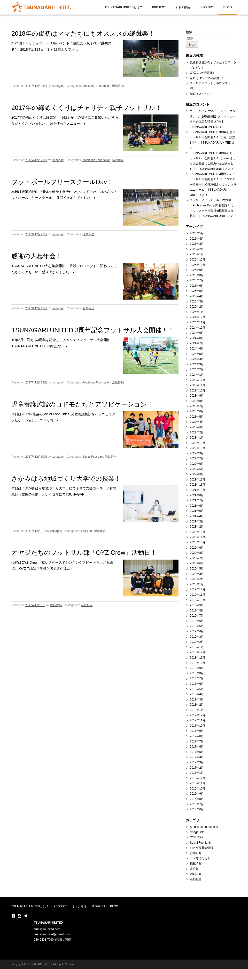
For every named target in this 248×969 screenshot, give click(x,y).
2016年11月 (197, 783)
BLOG (227, 7)
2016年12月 (197, 778)
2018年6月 (197, 683)
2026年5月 (197, 233)
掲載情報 (196, 863)
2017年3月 (197, 762)
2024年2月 (197, 369)
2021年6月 (197, 505)
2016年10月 (197, 788)
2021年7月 (197, 500)
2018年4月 (197, 694)
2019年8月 (197, 610)
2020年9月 (197, 547)
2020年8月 (197, 552)
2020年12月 (197, 532)
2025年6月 (197, 285)
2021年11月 (197, 484)
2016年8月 (197, 799)
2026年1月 (197, 254)
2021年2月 (197, 526)
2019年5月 (197, 626)
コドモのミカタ (200, 858)
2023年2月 (197, 432)
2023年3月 (197, 427)
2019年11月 (197, 594)
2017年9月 (197, 731)
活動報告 (118, 160)
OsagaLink (197, 832)
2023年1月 (197, 437)
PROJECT (159, 7)
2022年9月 (197, 453)
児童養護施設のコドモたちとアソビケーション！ (82, 404)
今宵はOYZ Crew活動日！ (207, 78)
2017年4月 (197, 757)
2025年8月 (197, 275)
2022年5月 (197, 469)
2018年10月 (197, 663)
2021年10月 (197, 490)
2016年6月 (197, 809)
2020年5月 (197, 568)
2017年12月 (197, 715)
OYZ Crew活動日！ (202, 72)
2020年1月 (197, 584)
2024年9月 (197, 332)
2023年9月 (197, 395)
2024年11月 (197, 322)
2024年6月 (197, 348)
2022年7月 (197, 458)
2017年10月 (197, 725)
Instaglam (20, 916)
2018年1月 (197, 710)
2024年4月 (197, 359)
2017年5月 (197, 752)
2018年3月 (197, 699)
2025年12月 (197, 259)
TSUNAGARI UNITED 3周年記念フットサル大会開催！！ (92, 330)
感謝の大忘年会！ (36, 256)
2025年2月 (197, 306)
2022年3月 (197, 474)
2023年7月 (197, 406)
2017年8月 (197, 736)
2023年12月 (197, 380)
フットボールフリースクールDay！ (62, 182)
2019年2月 (197, 641)
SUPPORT (207, 7)
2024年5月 (197, 354)
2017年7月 (197, 741)
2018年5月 (197, 689)
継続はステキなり (201, 94)
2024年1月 (197, 374)
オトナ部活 (182, 7)
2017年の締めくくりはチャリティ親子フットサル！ (86, 107)
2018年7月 (197, 678)
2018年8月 (197, 673)
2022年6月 (197, 463)
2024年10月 (197, 327)
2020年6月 (197, 563)
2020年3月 (197, 574)
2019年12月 (197, 589)
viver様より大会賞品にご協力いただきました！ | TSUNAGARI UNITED (212, 164)
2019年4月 (197, 631)
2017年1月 (197, 772)
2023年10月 (197, 390)
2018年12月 (197, 652)
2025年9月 (197, 270)
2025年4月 (197, 296)
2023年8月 (197, 401)
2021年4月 (197, 516)
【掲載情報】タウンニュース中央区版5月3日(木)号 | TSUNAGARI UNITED (212, 122)
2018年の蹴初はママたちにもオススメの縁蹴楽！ (83, 33)
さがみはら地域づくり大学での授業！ (66, 478)
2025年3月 (197, 301)
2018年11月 (197, 657)
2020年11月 (197, 537)
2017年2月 (197, 767)
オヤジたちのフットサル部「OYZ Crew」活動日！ (84, 552)
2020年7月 (197, 558)
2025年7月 (197, 280)
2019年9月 (197, 605)
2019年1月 (197, 647)
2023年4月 (197, 421)
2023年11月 (197, 385)
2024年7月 (197, 343)
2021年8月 (197, 495)
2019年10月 (197, 600)
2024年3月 (197, 364)
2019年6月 (197, 621)
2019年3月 (197, 636)
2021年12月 (197, 479)
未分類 (194, 869)
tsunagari (57, 86)
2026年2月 (197, 249)
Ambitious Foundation (96, 86)
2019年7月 (197, 615)
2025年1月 (197, 312)
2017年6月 (197, 746)
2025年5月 (197, 291)
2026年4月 (197, 238)
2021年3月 (197, 521)
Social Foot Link (93, 456)
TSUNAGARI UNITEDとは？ (123, 7)
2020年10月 (197, 542)
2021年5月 (197, 511)
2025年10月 (197, 265)
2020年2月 (197, 579)
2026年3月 (197, 243)
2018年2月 (197, 704)
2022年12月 (197, 443)
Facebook (13, 916)
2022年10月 (197, 448)
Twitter (26, 916)
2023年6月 (197, 411)
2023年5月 (197, 416)
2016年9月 (197, 793)
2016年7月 (197, 804)
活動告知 (118, 86)
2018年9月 (197, 668)
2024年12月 (197, 317)
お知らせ (88, 308)
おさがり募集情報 (201, 847)
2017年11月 (197, 720)
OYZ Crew (196, 837)
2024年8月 (197, 338)
